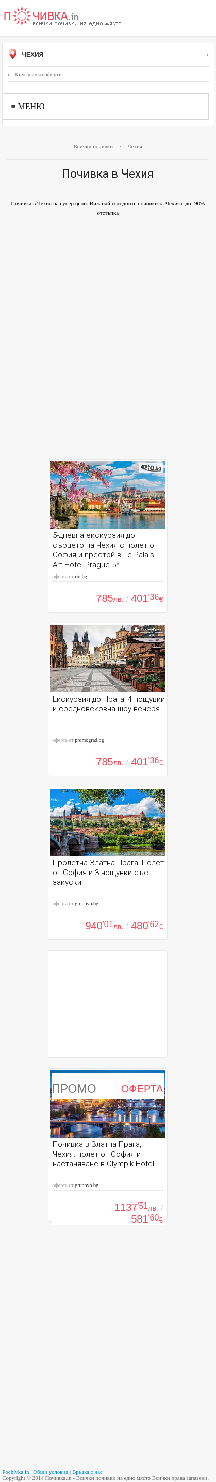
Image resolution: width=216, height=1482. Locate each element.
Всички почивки (93, 146)
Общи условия (50, 1472)
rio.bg (81, 576)
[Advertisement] (108, 346)
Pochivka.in (15, 1472)
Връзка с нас (87, 1472)
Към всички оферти (35, 74)
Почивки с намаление (63, 17)
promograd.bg (89, 740)
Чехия (108, 55)
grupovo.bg (86, 903)
